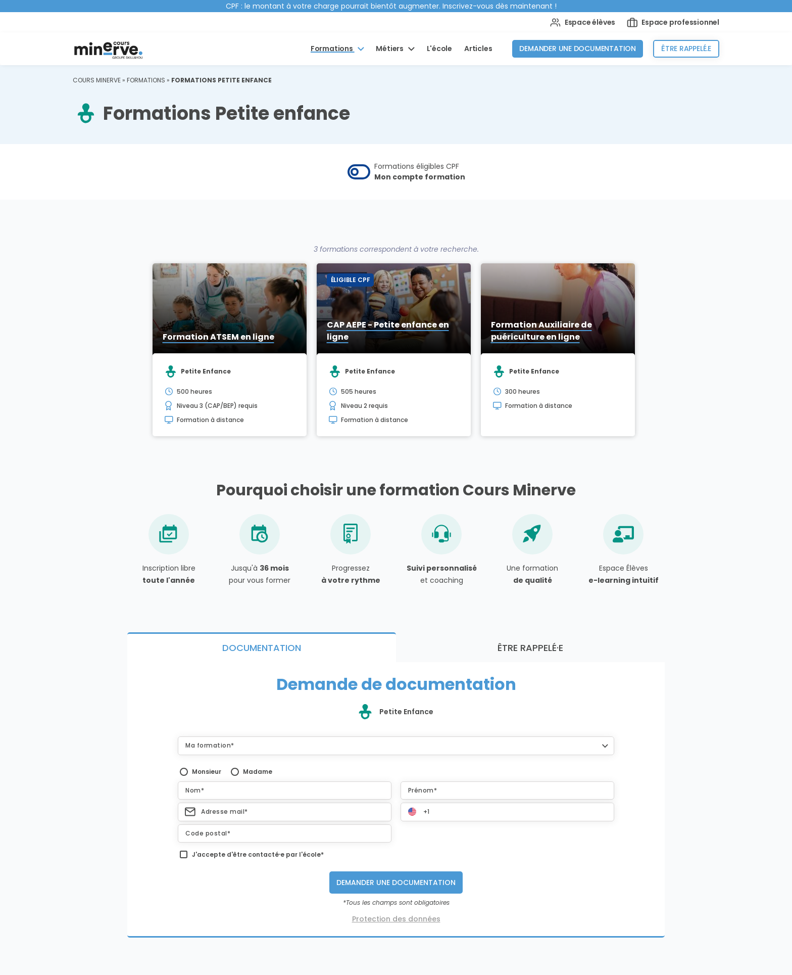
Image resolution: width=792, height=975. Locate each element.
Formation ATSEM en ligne (218, 337)
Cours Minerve (97, 80)
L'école (440, 48)
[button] (396, 745)
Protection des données (396, 919)
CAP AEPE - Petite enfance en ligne (388, 331)
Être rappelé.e (686, 48)
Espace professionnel (673, 22)
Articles (478, 48)
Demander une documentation (577, 48)
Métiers (390, 48)
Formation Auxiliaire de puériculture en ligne (541, 331)
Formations (333, 48)
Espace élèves (582, 22)
